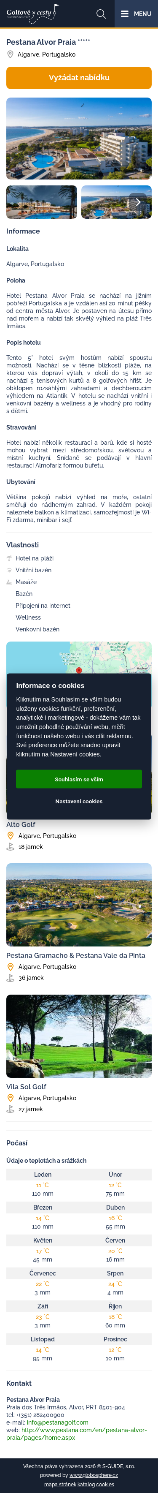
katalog (86, 1485)
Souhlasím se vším (79, 779)
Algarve (28, 54)
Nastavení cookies (79, 801)
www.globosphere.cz (94, 1475)
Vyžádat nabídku (79, 77)
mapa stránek (60, 1485)
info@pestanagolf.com (57, 1422)
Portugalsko (58, 54)
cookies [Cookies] (105, 1485)
